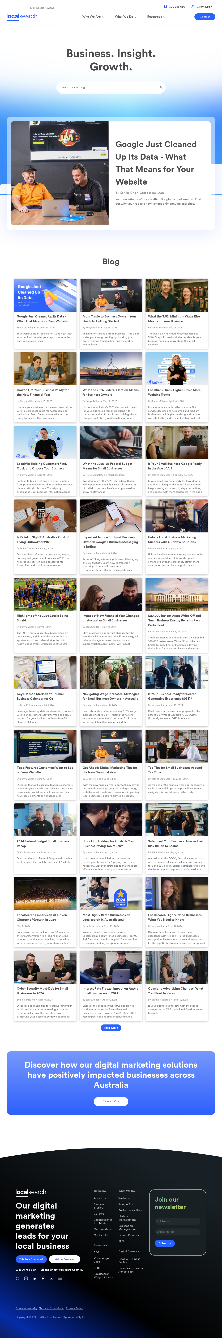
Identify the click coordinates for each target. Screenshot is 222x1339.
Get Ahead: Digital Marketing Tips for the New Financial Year (110, 771)
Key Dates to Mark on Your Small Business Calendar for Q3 (41, 697)
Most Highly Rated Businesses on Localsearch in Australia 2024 (106, 918)
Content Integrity (26, 1309)
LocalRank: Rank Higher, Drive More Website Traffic (174, 393)
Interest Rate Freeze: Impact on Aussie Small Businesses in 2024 (110, 992)
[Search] (111, 88)
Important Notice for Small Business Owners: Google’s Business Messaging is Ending (110, 543)
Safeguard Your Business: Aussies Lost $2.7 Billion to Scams (175, 845)
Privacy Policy (74, 1309)
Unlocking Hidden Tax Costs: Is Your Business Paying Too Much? (109, 845)
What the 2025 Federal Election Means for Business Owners (111, 393)
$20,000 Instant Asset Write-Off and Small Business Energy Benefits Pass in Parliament (175, 621)
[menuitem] (104, 1199)
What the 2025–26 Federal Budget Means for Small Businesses (107, 467)
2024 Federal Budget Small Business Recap (43, 845)
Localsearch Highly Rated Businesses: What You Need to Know (175, 918)
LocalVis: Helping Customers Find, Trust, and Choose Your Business (42, 467)
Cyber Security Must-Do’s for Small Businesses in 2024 (42, 992)
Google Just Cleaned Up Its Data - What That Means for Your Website (42, 320)
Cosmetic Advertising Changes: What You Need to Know (175, 992)
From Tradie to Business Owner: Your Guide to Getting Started (109, 320)
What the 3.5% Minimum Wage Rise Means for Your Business (174, 320)
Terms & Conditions (51, 1309)
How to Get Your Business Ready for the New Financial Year (43, 393)
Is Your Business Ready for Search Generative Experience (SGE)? (172, 697)
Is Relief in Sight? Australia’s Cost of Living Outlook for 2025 (43, 541)
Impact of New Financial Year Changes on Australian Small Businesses (111, 619)
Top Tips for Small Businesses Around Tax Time (175, 771)
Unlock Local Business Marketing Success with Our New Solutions (172, 541)
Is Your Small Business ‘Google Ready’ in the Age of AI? (175, 467)
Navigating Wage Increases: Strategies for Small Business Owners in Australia (111, 697)
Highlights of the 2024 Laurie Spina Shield (42, 619)
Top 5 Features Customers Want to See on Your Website (45, 771)
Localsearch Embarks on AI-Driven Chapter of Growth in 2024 (42, 918)
